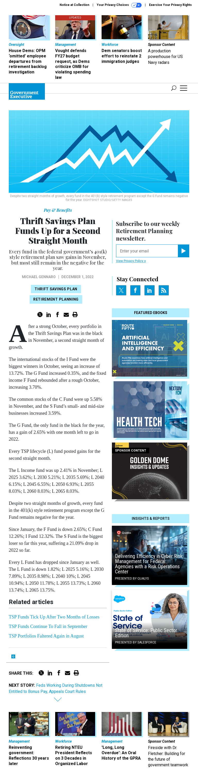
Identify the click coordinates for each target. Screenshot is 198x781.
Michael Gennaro (39, 277)
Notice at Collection (74, 5)
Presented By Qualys (132, 578)
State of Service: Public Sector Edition (146, 633)
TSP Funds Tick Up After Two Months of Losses (54, 616)
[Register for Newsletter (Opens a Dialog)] (183, 251)
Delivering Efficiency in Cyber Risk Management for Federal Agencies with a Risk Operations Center (149, 564)
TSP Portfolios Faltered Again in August (46, 636)
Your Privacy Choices (119, 5)
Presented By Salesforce (135, 642)
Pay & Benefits (58, 210)
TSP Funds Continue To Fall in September (48, 626)
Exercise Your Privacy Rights (170, 5)
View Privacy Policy (131, 261)
